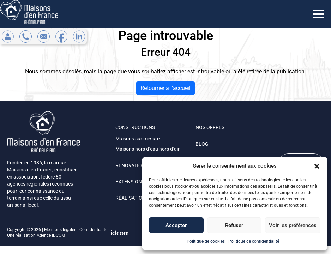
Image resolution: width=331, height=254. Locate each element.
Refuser (234, 225)
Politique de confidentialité (253, 241)
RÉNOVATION (130, 165)
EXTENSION (128, 182)
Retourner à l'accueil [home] (165, 88)
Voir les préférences (293, 225)
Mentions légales (60, 229)
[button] (316, 165)
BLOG (202, 144)
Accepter (176, 225)
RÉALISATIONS (132, 198)
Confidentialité (93, 229)
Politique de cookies (206, 241)
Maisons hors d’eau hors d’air (147, 149)
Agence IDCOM (51, 235)
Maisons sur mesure (137, 138)
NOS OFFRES (209, 127)
